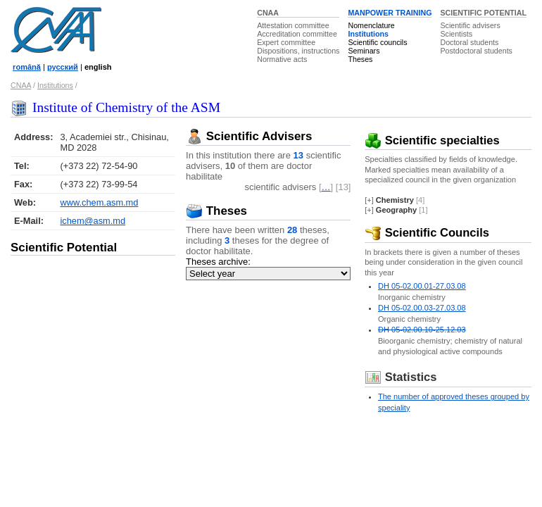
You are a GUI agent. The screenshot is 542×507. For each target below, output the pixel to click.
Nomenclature (371, 25)
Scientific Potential (64, 247)
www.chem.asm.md (99, 202)
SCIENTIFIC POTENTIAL (483, 12)
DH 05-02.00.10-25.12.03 (422, 329)
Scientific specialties (432, 140)
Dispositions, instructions (298, 50)
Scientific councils (377, 42)
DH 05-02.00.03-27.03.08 (422, 307)
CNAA (268, 12)
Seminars (363, 50)
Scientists (456, 34)
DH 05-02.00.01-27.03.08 (422, 286)
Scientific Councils (427, 232)
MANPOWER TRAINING (389, 12)
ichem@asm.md (92, 220)
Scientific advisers (470, 25)
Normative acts (282, 59)
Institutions (368, 34)
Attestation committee (293, 25)
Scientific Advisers (249, 136)
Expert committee (286, 42)
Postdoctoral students (476, 50)
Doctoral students (469, 42)
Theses (360, 59)
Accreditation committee (297, 34)
